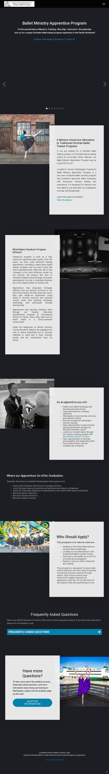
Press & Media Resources (54, 760)
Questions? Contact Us (64, 39)
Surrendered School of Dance (76, 436)
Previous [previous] (4, 84)
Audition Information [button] (32, 706)
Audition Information (43, 39)
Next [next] (105, 84)
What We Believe (64, 199)
